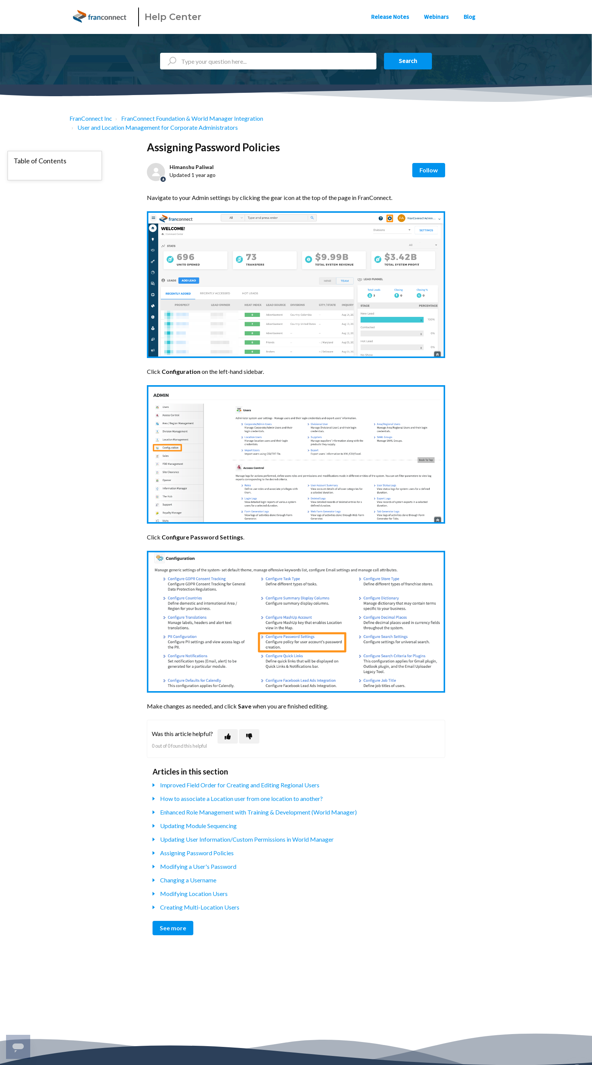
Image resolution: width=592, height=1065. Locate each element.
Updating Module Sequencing (198, 825)
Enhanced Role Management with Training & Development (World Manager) (258, 812)
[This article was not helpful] (249, 736)
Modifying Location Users (194, 893)
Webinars (436, 17)
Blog (469, 17)
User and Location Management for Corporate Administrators (157, 127)
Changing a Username (188, 880)
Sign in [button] (506, 17)
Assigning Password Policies (197, 852)
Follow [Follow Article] (428, 170)
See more (173, 927)
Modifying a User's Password (198, 866)
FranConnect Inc (90, 118)
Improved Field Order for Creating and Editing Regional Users (239, 784)
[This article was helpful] (227, 736)
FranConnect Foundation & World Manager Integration (192, 118)
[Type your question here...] (268, 61)
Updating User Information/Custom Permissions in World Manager (247, 839)
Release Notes (390, 17)
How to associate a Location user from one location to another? (241, 798)
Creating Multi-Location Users (199, 907)
